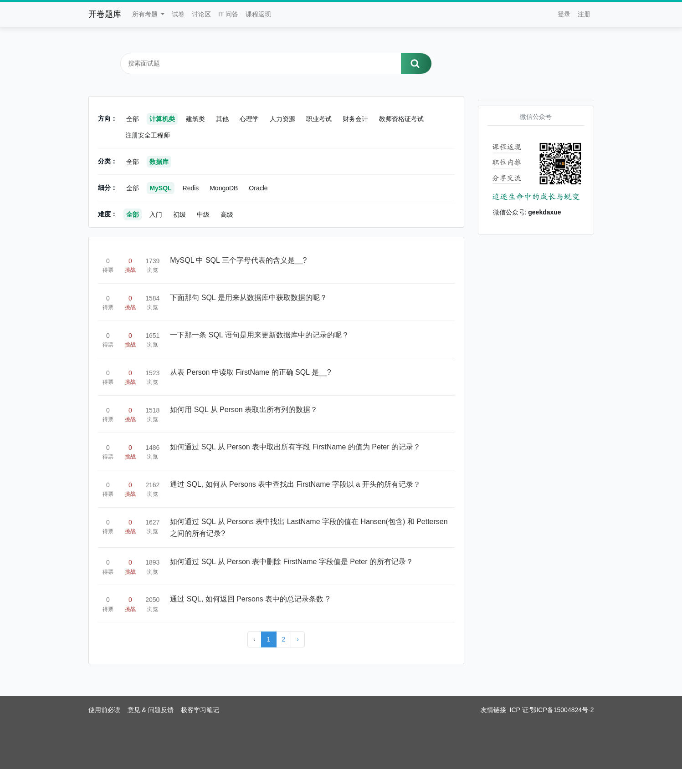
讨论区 (201, 14)
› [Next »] (298, 639)
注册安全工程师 (147, 135)
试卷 (178, 14)
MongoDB (224, 188)
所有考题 (145, 14)
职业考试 (319, 118)
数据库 (159, 161)
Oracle (258, 188)
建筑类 (195, 118)
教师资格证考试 (401, 118)
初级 (179, 214)
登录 (564, 14)
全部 (132, 118)
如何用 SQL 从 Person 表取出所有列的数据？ (244, 409)
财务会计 (355, 118)
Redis (191, 188)
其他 (222, 118)
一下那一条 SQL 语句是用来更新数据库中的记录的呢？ (259, 335)
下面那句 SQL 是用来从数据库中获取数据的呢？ (248, 297)
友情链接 (493, 709)
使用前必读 (104, 709)
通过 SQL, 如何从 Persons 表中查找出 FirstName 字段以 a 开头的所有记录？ (295, 484)
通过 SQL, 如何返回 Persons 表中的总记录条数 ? (249, 599)
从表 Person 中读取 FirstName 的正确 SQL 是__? (250, 372)
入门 (155, 214)
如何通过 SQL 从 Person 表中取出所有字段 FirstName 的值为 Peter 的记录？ (295, 447)
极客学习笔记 (200, 709)
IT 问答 (228, 14)
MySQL (160, 188)
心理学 (249, 118)
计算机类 (162, 118)
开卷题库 (104, 14)
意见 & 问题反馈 (151, 709)
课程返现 (258, 14)
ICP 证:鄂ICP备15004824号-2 (552, 709)
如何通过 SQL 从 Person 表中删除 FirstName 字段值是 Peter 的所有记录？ (291, 561)
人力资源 (282, 118)
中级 (203, 214)
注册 (584, 14)
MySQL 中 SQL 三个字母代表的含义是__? (238, 260)
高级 (226, 214)
